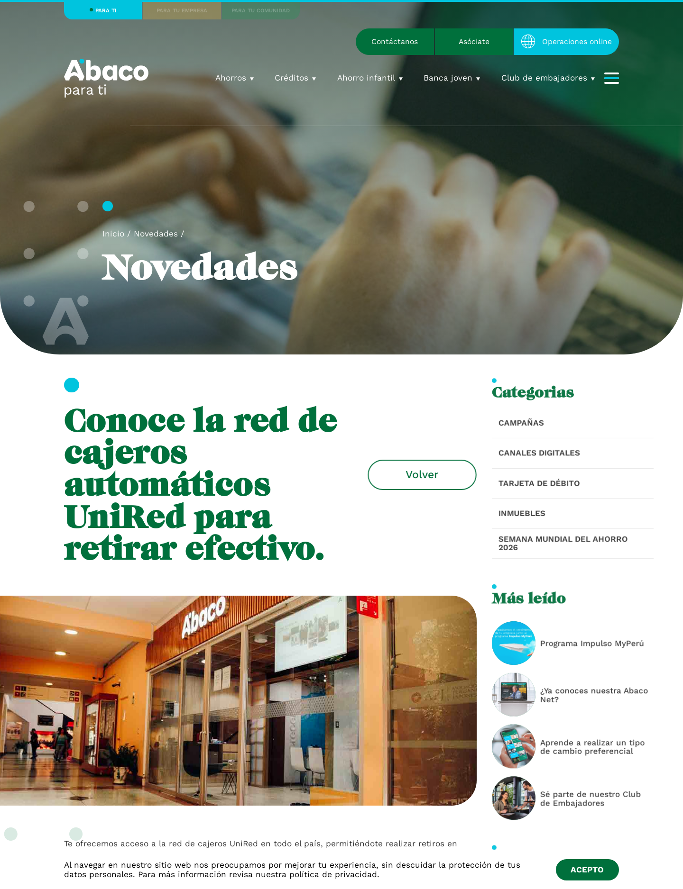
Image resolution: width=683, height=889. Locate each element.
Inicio (113, 233)
